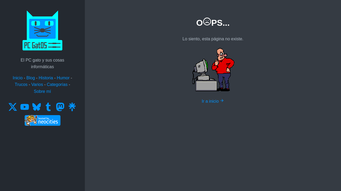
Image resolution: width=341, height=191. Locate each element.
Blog (31, 78)
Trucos (21, 84)
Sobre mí (42, 91)
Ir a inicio (213, 101)
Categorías (57, 84)
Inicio (18, 78)
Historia (46, 78)
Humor (63, 78)
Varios (37, 84)
